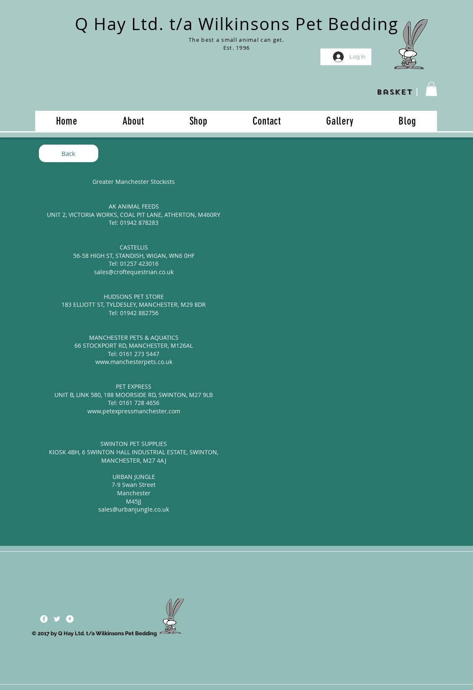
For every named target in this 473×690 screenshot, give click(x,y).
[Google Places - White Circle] (70, 619)
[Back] (68, 153)
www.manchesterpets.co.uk (133, 362)
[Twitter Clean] (57, 619)
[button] (431, 88)
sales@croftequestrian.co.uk (134, 272)
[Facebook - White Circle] (44, 619)
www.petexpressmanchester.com (133, 411)
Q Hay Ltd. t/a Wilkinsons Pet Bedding (237, 24)
